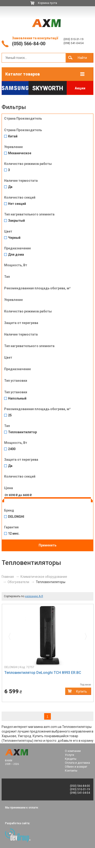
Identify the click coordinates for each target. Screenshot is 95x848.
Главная (8, 576)
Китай (12, 136)
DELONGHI (16, 516)
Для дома (16, 254)
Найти (82, 58)
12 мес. (14, 533)
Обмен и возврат (76, 766)
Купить (81, 691)
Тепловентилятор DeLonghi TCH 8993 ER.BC (42, 672)
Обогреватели (18, 582)
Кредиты (70, 758)
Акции (80, 88)
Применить (47, 545)
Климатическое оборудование (43, 576)
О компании (73, 751)
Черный (14, 237)
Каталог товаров (22, 74)
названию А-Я (34, 596)
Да (10, 186)
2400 (11, 449)
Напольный (17, 398)
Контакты (71, 770)
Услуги (69, 755)
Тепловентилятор (22, 432)
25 (10, 415)
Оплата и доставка (77, 762)
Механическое (19, 153)
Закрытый (16, 220)
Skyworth (47, 88)
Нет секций (17, 203)
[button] (10, 635)
